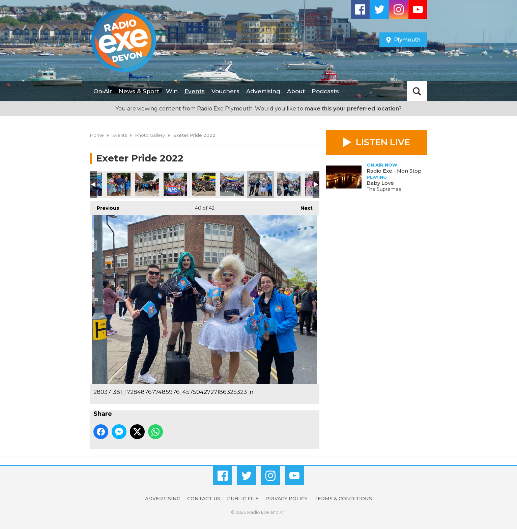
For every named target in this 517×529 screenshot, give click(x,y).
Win (172, 91)
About (296, 91)
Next (303, 206)
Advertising (263, 91)
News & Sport (139, 91)
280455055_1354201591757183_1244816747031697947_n (147, 184)
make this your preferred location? (353, 108)
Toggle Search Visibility (417, 91)
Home (97, 135)
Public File (243, 499)
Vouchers (225, 91)
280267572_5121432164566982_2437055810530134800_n (119, 184)
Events (194, 91)
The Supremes (384, 189)
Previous (104, 206)
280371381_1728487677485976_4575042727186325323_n (260, 184)
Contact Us (203, 499)
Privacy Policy (286, 499)
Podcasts (325, 91)
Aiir (283, 512)
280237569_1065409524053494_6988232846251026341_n (204, 184)
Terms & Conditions (343, 499)
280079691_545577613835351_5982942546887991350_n (288, 184)
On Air (102, 91)
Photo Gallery (150, 135)
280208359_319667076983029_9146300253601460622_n (232, 184)
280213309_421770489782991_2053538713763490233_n (175, 184)
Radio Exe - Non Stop (394, 171)
